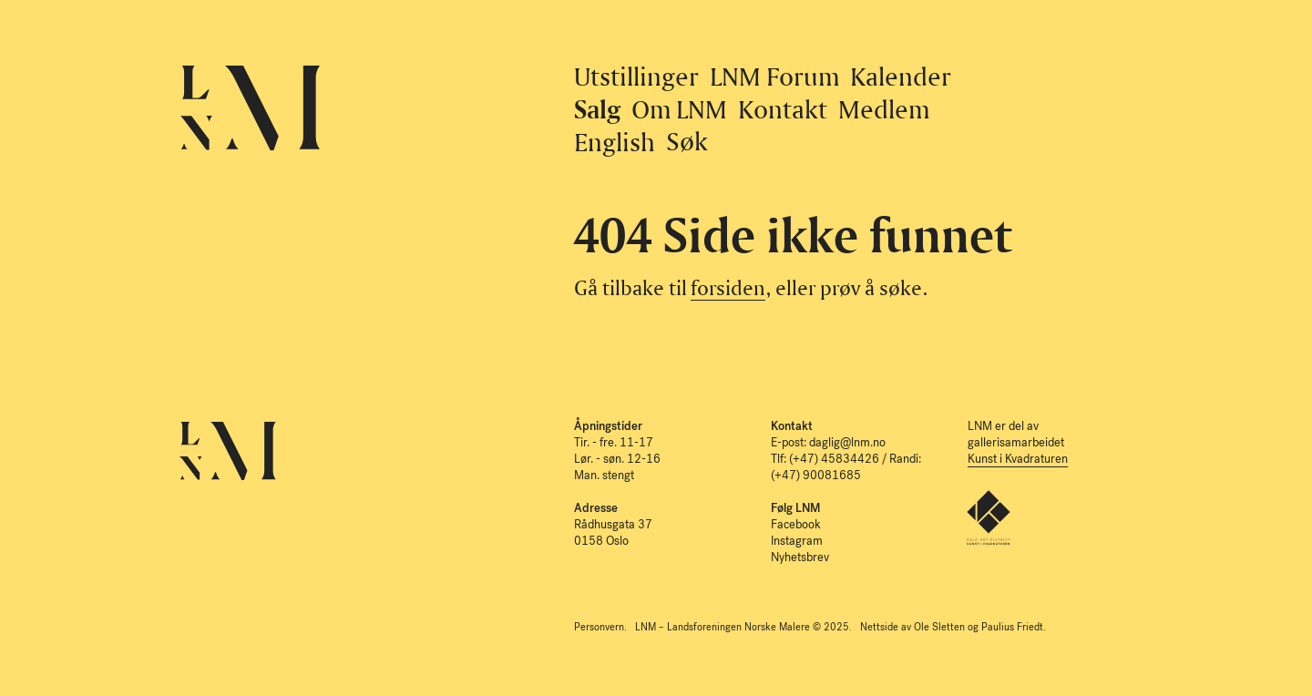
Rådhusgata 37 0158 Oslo (613, 524)
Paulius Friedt (1012, 627)
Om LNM (679, 109)
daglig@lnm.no (847, 442)
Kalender (900, 76)
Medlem (883, 109)
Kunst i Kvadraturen (1018, 458)
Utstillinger (636, 76)
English (614, 142)
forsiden (728, 287)
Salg (597, 109)
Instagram (797, 540)
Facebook (796, 524)
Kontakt (782, 109)
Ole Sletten (939, 627)
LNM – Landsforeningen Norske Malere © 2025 (742, 627)
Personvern (599, 627)
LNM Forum (775, 76)
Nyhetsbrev (800, 557)
